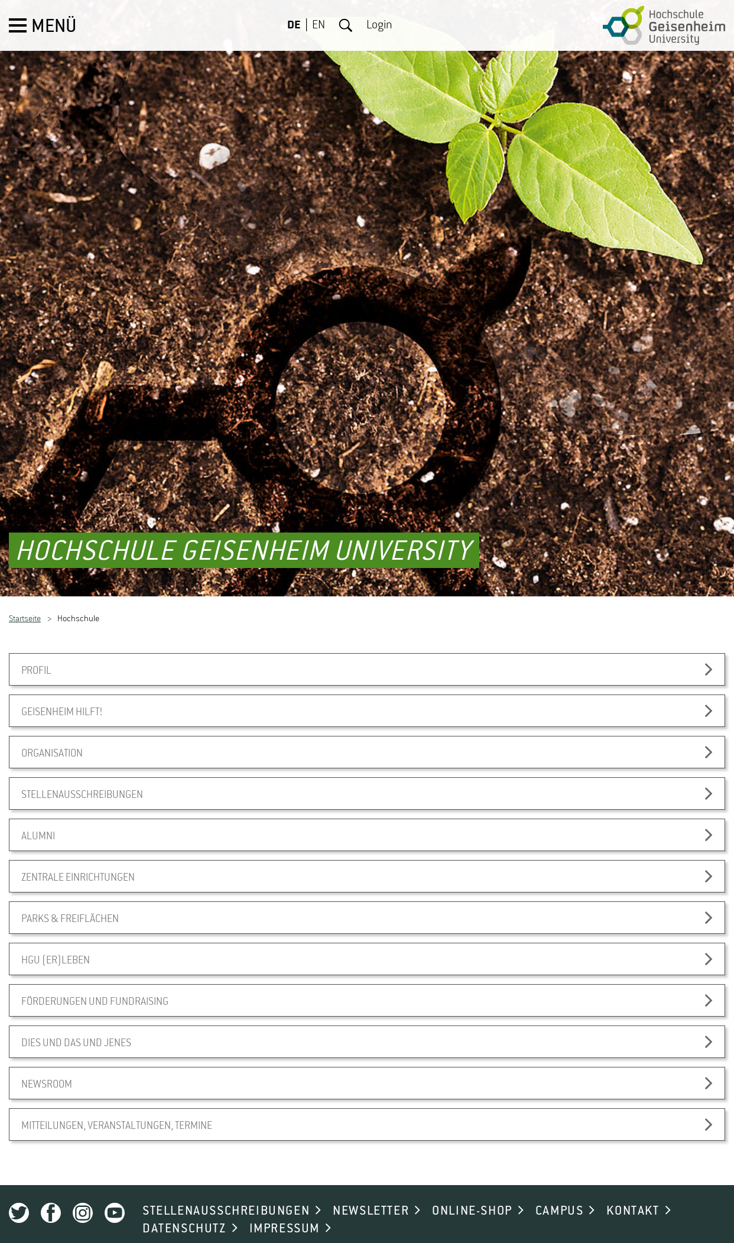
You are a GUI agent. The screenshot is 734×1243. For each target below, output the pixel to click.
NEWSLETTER (371, 1191)
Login (379, 25)
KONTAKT (632, 1191)
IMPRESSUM (284, 1209)
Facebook (51, 1193)
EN (318, 25)
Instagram (83, 1193)
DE (294, 25)
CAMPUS (559, 1191)
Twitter (19, 1193)
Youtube (115, 1193)
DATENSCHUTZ (184, 1209)
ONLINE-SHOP (472, 1191)
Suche (346, 25)
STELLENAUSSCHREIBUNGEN (226, 1191)
